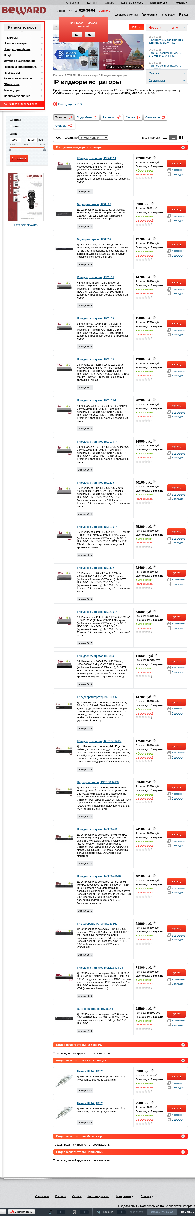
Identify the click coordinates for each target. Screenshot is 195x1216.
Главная (58, 75)
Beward (17, 126)
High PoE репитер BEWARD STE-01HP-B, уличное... (165, 54)
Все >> (175, 28)
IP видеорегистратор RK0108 (95, 318)
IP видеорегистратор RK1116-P (97, 526)
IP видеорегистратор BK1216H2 (97, 829)
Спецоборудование (17, 95)
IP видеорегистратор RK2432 (95, 567)
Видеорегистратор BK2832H (95, 1008)
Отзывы (109, 2)
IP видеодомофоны (17, 49)
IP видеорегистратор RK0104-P (97, 400)
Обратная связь (23, 1212)
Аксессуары (12, 90)
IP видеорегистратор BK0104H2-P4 (99, 741)
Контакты (92, 2)
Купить (176, 163)
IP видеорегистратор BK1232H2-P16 (100, 967)
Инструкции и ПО (70, 104)
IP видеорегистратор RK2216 (95, 482)
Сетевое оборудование (19, 60)
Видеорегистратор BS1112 (94, 204)
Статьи (130, 117)
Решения (108, 117)
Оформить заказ (162, 1211)
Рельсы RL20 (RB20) (90, 1071)
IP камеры (11, 37)
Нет (90, 34)
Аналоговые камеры (18, 78)
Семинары (152, 117)
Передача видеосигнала (20, 66)
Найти (136, 26)
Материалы (157, 2)
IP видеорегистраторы (113, 75)
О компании (73, 2)
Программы (12, 72)
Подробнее (84, 117)
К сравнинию (178, 170)
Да (76, 34)
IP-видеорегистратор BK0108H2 (97, 697)
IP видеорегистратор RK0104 (95, 277)
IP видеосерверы (88, 75)
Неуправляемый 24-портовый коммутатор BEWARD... (166, 41)
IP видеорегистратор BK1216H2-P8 (99, 876)
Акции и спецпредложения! (21, 103)
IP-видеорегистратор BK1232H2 (97, 923)
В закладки (177, 174)
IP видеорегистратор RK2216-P (97, 611)
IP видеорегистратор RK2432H (96, 158)
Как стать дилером (132, 2)
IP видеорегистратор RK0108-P (97, 441)
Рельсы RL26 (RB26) (90, 1103)
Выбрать (104, 11)
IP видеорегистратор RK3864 (95, 656)
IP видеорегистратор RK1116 (95, 359)
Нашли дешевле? (144, 174)
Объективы (12, 84)
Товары (60, 117)
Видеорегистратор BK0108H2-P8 (98, 782)
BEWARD (70, 75)
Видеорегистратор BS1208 (94, 239)
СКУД (7, 55)
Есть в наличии (145, 170)
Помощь (180, 2)
